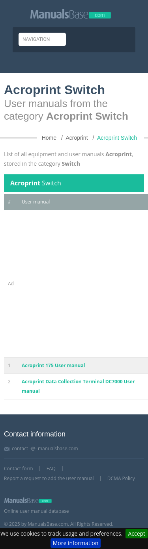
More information (75, 543)
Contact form (18, 468)
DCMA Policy (121, 478)
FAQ (51, 468)
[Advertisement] (74, 283)
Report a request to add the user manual (49, 478)
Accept (136, 533)
